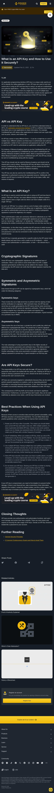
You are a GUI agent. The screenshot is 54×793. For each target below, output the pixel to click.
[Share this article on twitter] (2, 562)
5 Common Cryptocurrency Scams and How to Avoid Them (24, 540)
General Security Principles (14, 537)
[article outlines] (50, 15)
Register (43, 3)
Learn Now (48, 12)
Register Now (27, 700)
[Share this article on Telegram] (29, 562)
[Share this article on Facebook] (16, 562)
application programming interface (19, 128)
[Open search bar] (36, 3)
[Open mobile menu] (50, 3)
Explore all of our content (27, 720)
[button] (50, 4)
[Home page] (20, 3)
